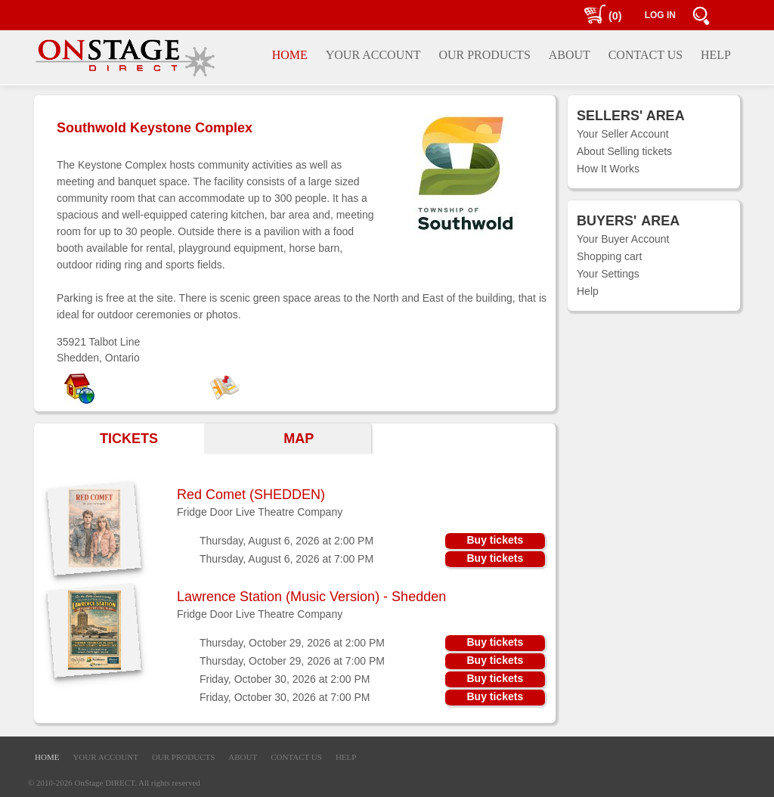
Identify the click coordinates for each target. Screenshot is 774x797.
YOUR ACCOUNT (105, 756)
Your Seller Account (623, 134)
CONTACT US (296, 756)
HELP (346, 756)
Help (588, 291)
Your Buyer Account (623, 239)
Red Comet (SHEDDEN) (251, 494)
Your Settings (608, 274)
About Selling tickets (624, 151)
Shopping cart (609, 256)
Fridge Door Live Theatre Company (259, 512)
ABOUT (242, 756)
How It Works (608, 169)
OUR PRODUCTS (183, 756)
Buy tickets (494, 540)
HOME (47, 756)
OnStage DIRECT (105, 782)
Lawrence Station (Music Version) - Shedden (311, 596)
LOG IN (660, 15)
